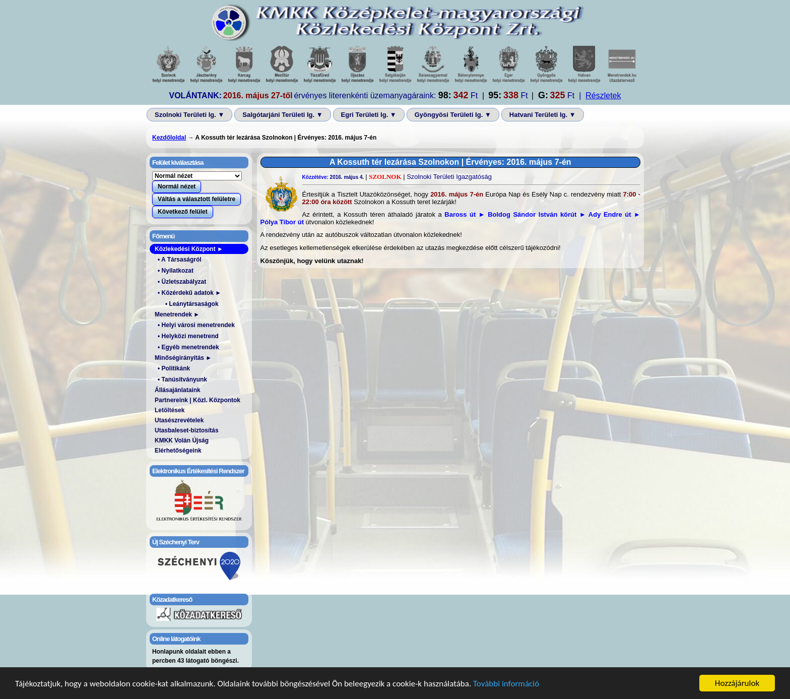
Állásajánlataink (178, 390)
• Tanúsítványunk (182, 379)
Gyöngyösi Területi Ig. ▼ (453, 114)
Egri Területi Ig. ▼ (369, 114)
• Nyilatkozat (175, 270)
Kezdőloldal (169, 137)
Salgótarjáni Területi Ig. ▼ (282, 114)
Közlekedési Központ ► (189, 248)
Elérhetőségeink (178, 450)
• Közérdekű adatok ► (189, 292)
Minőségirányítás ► (183, 357)
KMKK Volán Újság (182, 440)
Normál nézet (176, 186)
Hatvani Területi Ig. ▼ (542, 114)
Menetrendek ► (177, 314)
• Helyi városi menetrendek (196, 325)
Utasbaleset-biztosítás (187, 430)
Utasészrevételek (179, 420)
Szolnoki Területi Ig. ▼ (189, 114)
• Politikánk (174, 368)
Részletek (603, 95)
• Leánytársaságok (192, 303)
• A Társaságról (180, 259)
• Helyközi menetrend (188, 336)
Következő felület (183, 211)
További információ (506, 684)
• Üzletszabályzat (182, 281)
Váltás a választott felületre (196, 199)
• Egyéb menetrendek (188, 347)
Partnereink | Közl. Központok (197, 400)
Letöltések (169, 410)
